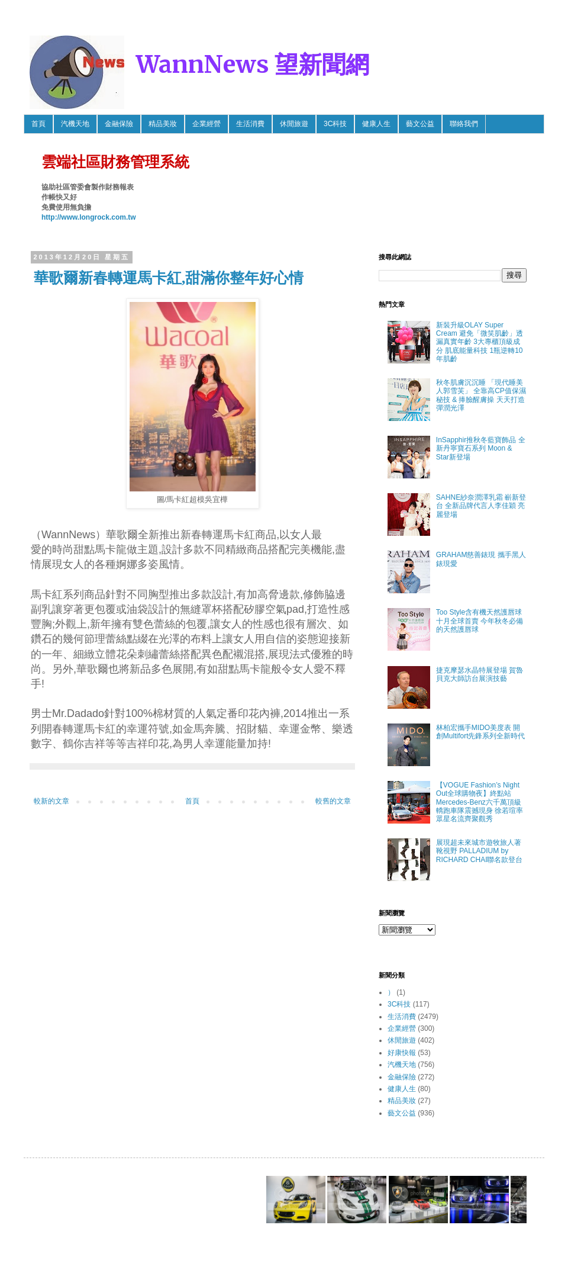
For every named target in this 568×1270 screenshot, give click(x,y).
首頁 (38, 124)
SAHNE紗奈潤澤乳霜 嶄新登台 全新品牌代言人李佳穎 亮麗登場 (481, 506)
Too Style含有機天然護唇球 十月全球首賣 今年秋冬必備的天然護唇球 (479, 621)
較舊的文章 (333, 801)
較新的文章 (51, 801)
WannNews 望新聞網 (252, 64)
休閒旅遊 (294, 124)
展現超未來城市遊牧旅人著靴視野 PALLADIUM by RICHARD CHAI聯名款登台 (479, 851)
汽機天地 (75, 124)
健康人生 (376, 124)
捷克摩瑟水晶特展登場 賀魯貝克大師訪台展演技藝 (479, 674)
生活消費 (250, 124)
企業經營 (206, 124)
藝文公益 (420, 124)
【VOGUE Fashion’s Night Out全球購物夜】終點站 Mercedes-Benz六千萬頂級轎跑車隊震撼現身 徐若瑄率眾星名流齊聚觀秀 (479, 802)
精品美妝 (163, 124)
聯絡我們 (464, 124)
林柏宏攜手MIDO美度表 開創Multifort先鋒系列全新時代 (480, 732)
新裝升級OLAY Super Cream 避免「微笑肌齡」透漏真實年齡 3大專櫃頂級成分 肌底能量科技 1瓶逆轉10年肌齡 (479, 342)
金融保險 (119, 124)
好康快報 (402, 1053)
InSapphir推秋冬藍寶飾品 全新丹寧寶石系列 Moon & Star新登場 (480, 448)
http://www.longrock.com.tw (88, 217)
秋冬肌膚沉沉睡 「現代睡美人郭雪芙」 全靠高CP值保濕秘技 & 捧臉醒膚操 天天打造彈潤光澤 (481, 395)
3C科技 (335, 124)
